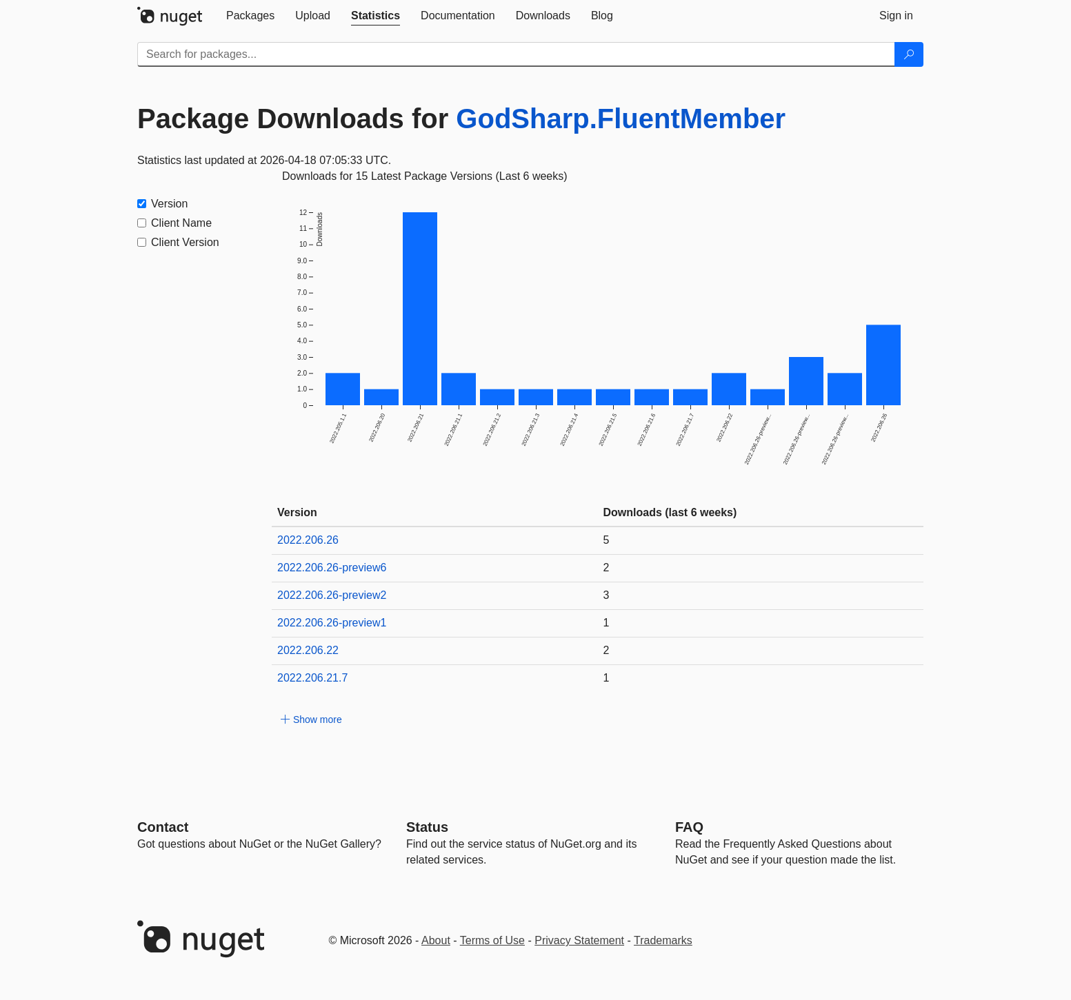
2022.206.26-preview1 (331, 623)
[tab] (250, 16)
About (435, 940)
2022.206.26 (308, 540)
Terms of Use (492, 940)
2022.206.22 (308, 650)
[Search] (908, 54)
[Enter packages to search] (516, 54)
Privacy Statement (579, 940)
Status (427, 827)
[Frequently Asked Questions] (689, 827)
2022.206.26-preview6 (331, 567)
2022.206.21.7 (312, 678)
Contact (162, 827)
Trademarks (663, 940)
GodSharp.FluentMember (620, 118)
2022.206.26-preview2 (331, 595)
